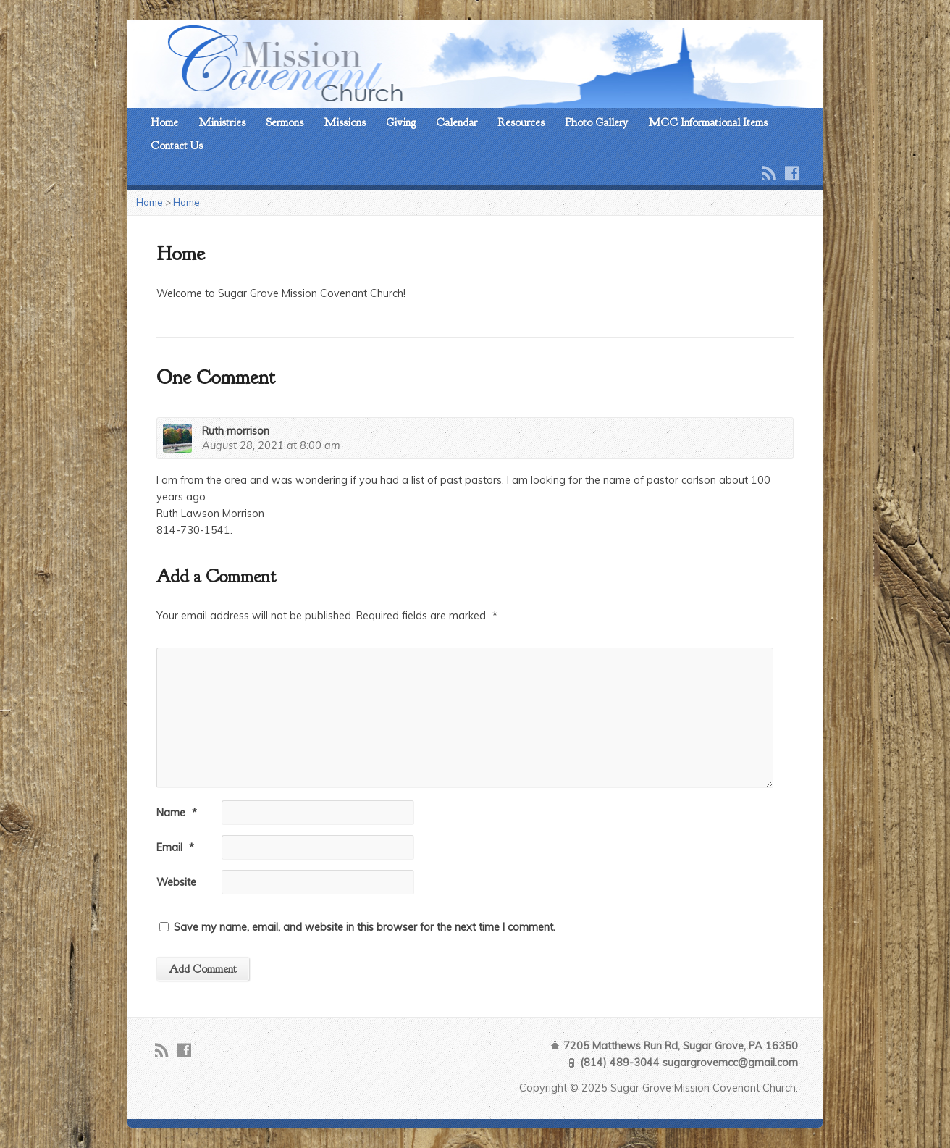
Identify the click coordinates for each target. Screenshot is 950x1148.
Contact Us (177, 145)
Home (164, 122)
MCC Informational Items (708, 122)
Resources (521, 122)
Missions (345, 122)
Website (176, 882)
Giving (401, 122)
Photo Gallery (596, 122)
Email (175, 847)
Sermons (284, 122)
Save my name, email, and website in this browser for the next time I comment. (364, 927)
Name (176, 812)
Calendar (456, 122)
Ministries (221, 122)
